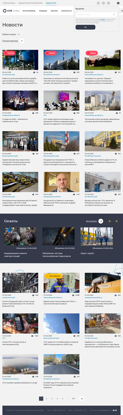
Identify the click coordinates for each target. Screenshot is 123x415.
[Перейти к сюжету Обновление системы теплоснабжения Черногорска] (58, 236)
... (68, 398)
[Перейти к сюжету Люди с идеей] (97, 236)
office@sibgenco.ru (105, 410)
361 (73, 398)
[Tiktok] (108, 3)
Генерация (43, 11)
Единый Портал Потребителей (30, 3)
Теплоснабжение (28, 11)
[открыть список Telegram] (103, 3)
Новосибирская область (94, 74)
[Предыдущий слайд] (109, 221)
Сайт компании (9, 3)
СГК (45, 115)
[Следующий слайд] (116, 221)
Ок (85, 27)
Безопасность (66, 11)
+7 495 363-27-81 (80, 410)
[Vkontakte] (98, 3)
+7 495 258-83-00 (58, 410)
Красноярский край (10, 156)
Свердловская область (11, 115)
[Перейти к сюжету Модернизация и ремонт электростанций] (20, 236)
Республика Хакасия (52, 74)
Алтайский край (8, 74)
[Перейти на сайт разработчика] (115, 410)
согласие (102, 19)
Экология (54, 11)
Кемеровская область (10, 379)
